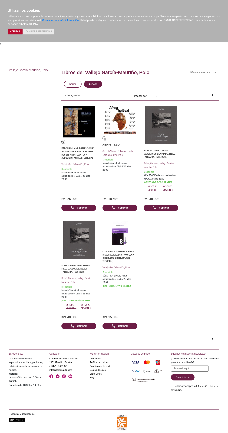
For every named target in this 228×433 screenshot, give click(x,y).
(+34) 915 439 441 (58, 366)
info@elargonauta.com (60, 370)
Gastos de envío (98, 370)
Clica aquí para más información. (60, 20)
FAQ (92, 377)
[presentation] (195, 399)
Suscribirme (182, 377)
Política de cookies (99, 362)
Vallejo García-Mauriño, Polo (75, 164)
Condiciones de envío (100, 366)
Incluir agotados (72, 95)
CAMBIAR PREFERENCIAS (39, 31)
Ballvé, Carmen (151, 163)
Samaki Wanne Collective (115, 151)
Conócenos (95, 358)
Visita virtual (96, 374)
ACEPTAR (15, 31)
